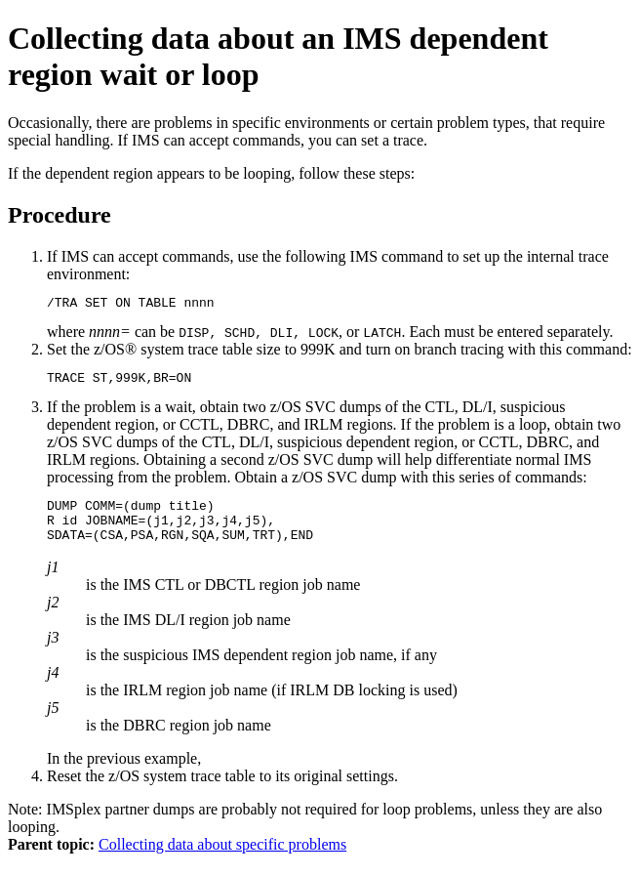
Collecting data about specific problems (222, 859)
